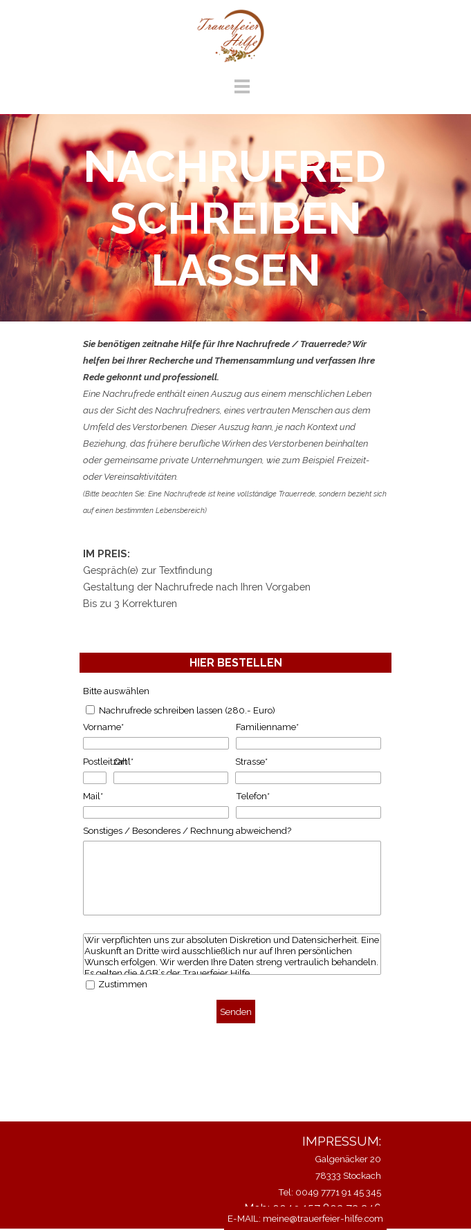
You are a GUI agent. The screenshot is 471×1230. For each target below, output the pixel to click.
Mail (93, 795)
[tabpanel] (235, 426)
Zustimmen (122, 983)
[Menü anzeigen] (242, 86)
